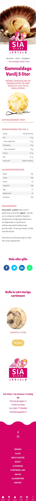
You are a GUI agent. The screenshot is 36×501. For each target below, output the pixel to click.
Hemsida (3, 498)
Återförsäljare (17, 470)
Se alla (18, 343)
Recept (21, 498)
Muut (33, 498)
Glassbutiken (18, 478)
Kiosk (27, 498)
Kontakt (18, 482)
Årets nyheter (17, 457)
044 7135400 (20, 408)
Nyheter (15, 498)
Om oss (18, 474)
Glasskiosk (18, 466)
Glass (9, 498)
